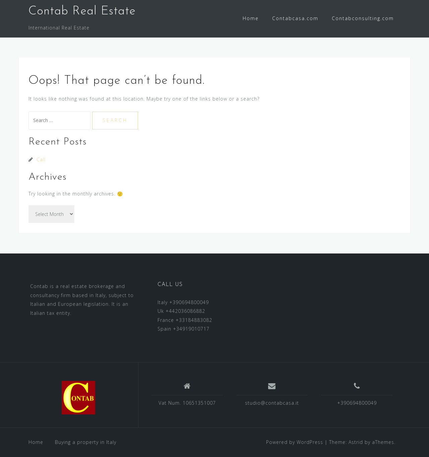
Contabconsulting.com (363, 18)
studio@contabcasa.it (272, 403)
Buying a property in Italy (85, 442)
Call (41, 159)
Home (251, 18)
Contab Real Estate (82, 11)
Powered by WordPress (294, 442)
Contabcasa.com (295, 18)
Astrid (356, 442)
